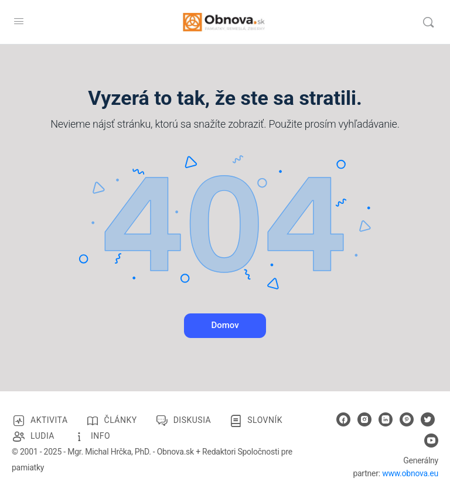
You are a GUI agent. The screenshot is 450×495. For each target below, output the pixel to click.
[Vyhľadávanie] (428, 22)
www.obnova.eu (410, 473)
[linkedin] (386, 419)
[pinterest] (407, 419)
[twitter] (428, 419)
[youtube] (431, 440)
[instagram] (364, 419)
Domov (224, 325)
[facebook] (343, 419)
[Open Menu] (19, 21)
